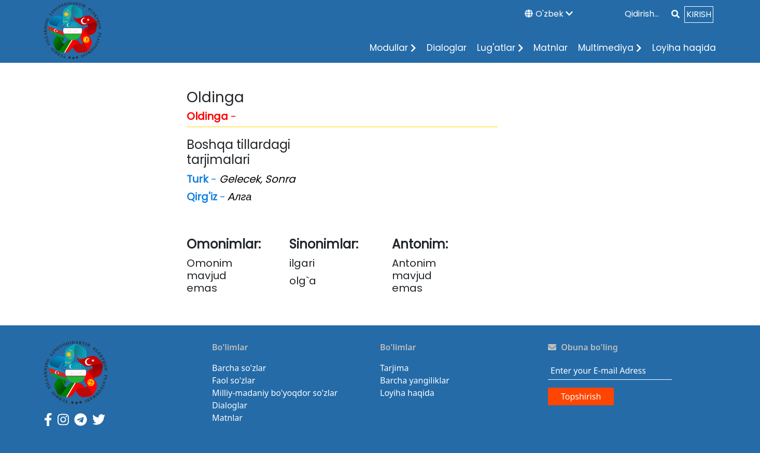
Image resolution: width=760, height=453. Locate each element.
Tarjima (394, 368)
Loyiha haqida (684, 48)
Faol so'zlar (233, 380)
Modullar (393, 48)
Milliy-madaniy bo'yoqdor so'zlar (274, 393)
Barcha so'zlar (239, 368)
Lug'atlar (500, 48)
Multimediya (610, 48)
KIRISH (698, 14)
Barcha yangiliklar (414, 380)
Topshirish (581, 396)
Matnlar (550, 48)
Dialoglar (447, 48)
